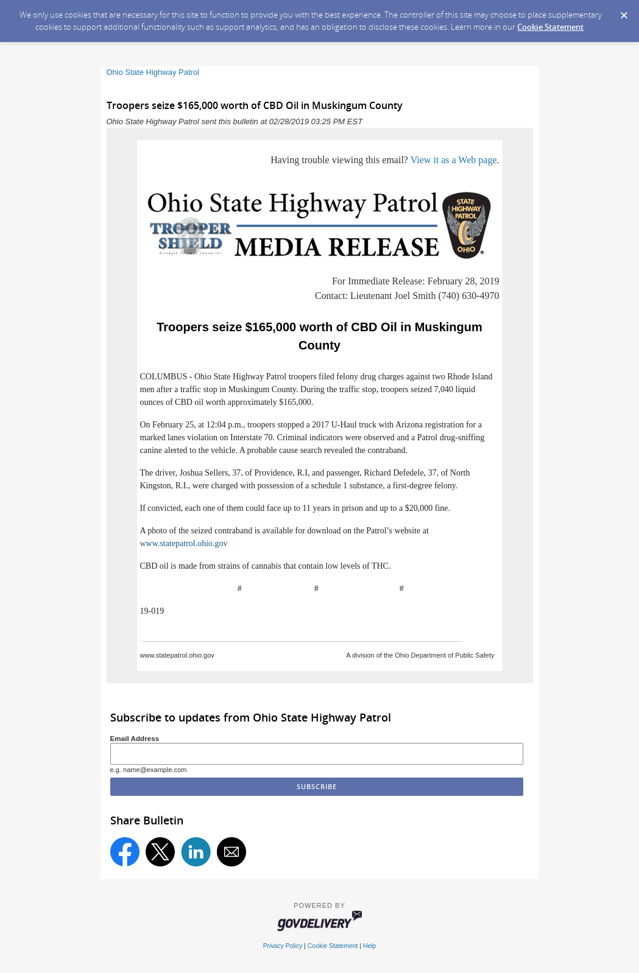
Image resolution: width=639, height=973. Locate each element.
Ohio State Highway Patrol (153, 72)
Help (369, 946)
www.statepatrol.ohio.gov (184, 543)
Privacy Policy (283, 946)
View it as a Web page (454, 160)
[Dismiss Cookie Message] (624, 11)
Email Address (135, 738)
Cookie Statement (550, 26)
